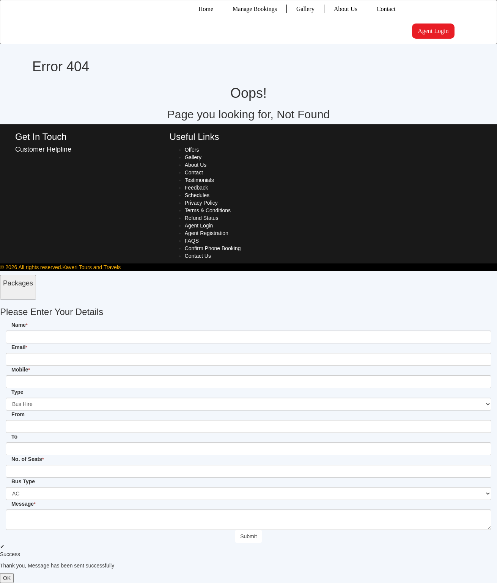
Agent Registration (206, 233)
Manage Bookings (255, 9)
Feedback (196, 188)
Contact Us (198, 256)
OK (7, 578)
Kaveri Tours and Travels (91, 267)
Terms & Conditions (208, 210)
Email (19, 347)
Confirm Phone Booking (213, 248)
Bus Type (23, 481)
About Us (345, 9)
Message (23, 504)
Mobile (20, 370)
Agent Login (433, 31)
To (14, 437)
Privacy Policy (201, 203)
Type (17, 392)
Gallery (305, 9)
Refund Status (202, 218)
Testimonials (199, 180)
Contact (386, 9)
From (18, 414)
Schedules (197, 195)
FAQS (192, 241)
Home (205, 9)
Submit (248, 536)
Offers (192, 150)
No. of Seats (27, 459)
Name (19, 325)
